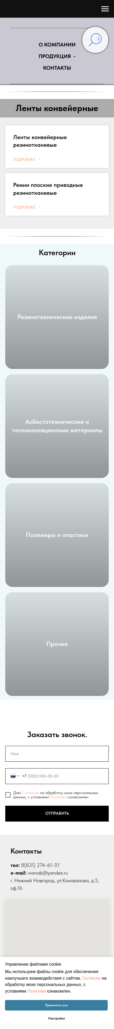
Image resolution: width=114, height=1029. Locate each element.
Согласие (30, 792)
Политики (58, 796)
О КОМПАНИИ (57, 44)
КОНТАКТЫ (57, 68)
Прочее (57, 644)
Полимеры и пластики (57, 535)
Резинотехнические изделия (57, 317)
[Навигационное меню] (105, 9)
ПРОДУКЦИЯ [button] (55, 56)
